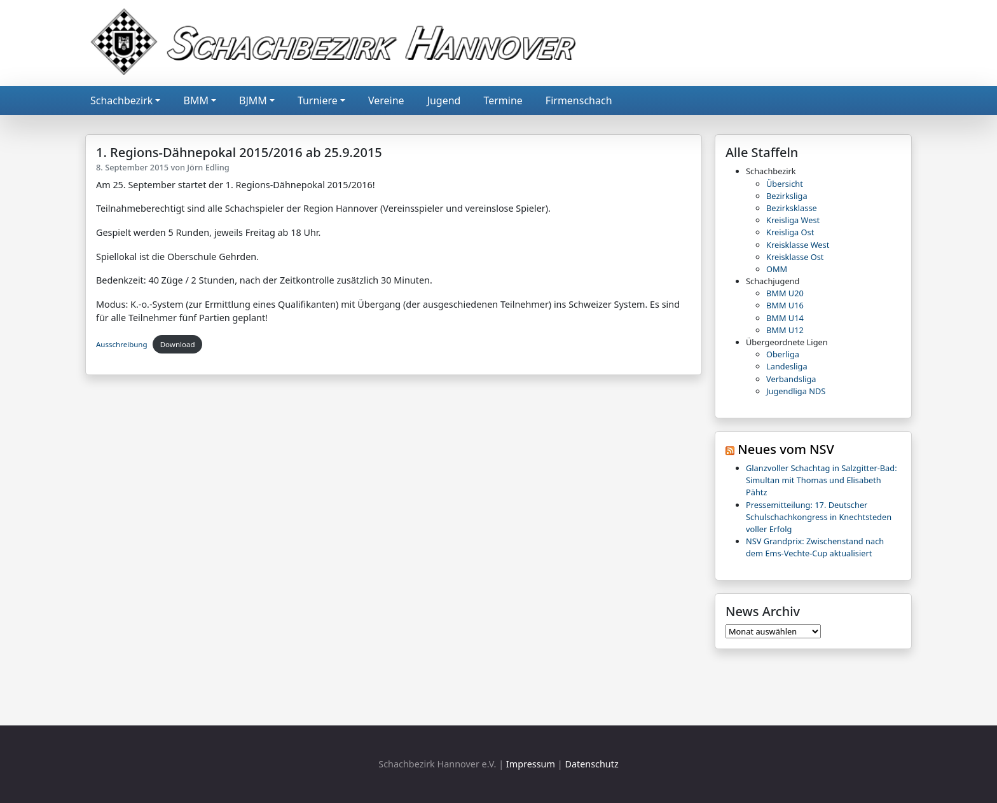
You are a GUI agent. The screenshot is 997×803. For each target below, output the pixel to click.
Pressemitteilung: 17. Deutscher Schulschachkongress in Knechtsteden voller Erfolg (818, 517)
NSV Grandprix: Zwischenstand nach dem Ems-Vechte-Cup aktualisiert (815, 547)
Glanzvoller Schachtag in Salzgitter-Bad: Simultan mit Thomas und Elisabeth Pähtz (821, 480)
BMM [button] (195, 100)
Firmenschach (579, 100)
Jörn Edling (208, 167)
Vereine (386, 100)
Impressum (530, 764)
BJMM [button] (253, 100)
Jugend (444, 100)
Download (177, 344)
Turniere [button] (318, 100)
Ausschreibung (122, 344)
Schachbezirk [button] (121, 100)
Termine (502, 100)
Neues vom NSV (786, 449)
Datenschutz (591, 764)
